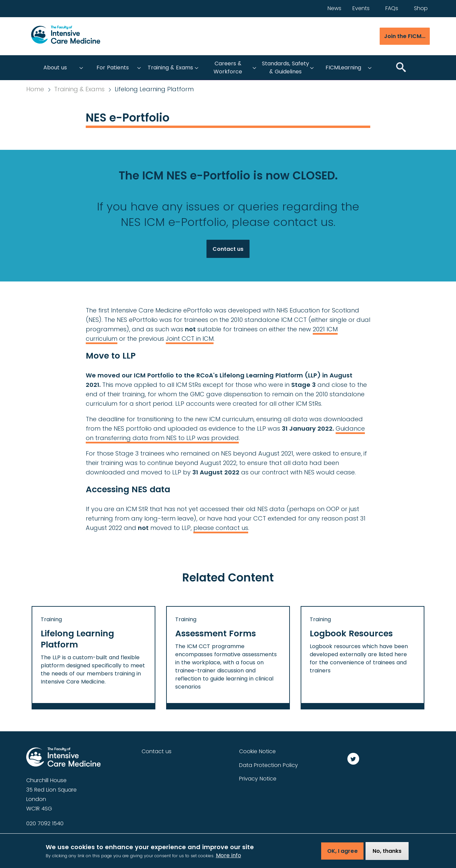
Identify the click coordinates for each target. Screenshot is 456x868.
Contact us (228, 249)
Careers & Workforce (228, 67)
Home (35, 89)
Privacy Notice (257, 778)
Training (51, 619)
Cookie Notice (257, 751)
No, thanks (387, 852)
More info (228, 856)
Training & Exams (170, 67)
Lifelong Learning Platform (154, 89)
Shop (421, 8)
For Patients (113, 67)
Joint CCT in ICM (190, 338)
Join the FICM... (404, 36)
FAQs (391, 8)
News (334, 8)
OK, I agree (342, 852)
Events (361, 8)
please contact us (220, 528)
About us (55, 67)
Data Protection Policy (268, 765)
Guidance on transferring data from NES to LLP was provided (225, 433)
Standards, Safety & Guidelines (285, 67)
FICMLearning (343, 67)
